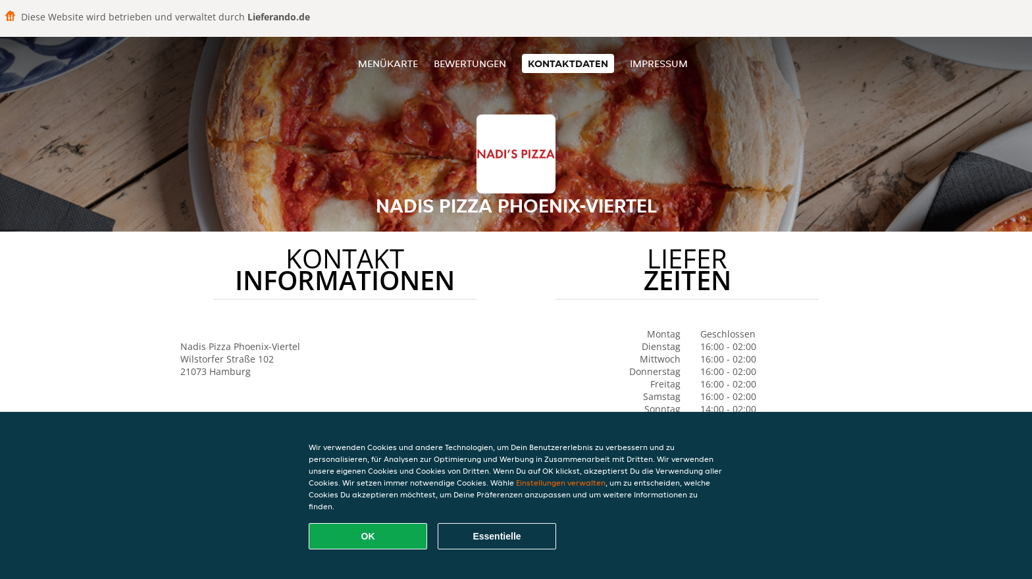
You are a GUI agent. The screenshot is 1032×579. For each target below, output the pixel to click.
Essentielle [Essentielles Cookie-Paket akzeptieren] (497, 536)
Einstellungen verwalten (561, 483)
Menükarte (388, 63)
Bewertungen (470, 63)
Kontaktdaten (568, 63)
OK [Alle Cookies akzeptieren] (368, 536)
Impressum (659, 63)
